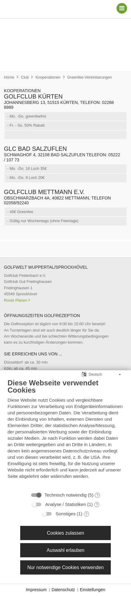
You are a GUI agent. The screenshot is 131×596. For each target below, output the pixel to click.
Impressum (36, 589)
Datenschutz (63, 589)
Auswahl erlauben (65, 550)
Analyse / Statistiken (65, 504)
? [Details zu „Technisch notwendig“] (98, 495)
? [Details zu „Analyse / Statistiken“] (97, 505)
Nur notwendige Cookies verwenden (65, 567)
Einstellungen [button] (92, 589)
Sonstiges (65, 513)
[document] (65, 433)
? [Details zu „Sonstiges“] (86, 514)
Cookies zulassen (65, 533)
